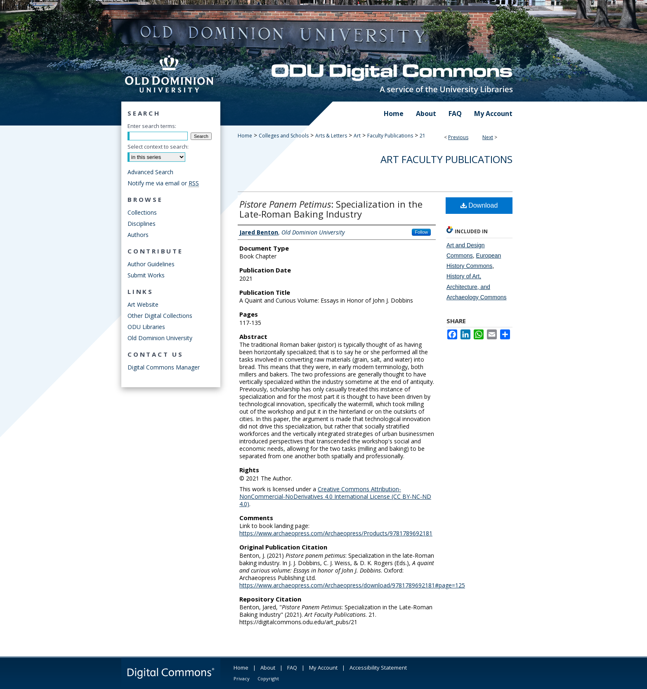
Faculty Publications (390, 135)
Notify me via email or (163, 183)
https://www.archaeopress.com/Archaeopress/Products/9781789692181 (335, 533)
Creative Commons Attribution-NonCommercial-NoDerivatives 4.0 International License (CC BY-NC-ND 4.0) (335, 496)
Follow (421, 232)
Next (487, 137)
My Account (323, 667)
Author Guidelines (151, 264)
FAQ (292, 667)
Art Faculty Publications (446, 159)
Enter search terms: (152, 126)
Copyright (268, 678)
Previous (458, 137)
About (267, 667)
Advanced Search (150, 172)
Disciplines (142, 223)
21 (422, 135)
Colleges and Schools (284, 135)
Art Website (143, 304)
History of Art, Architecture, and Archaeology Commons (476, 286)
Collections (142, 212)
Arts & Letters (331, 135)
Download (479, 205)
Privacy (242, 678)
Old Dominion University (160, 338)
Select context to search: (158, 146)
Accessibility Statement (378, 667)
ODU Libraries (146, 327)
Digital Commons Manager (164, 367)
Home (245, 135)
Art (357, 135)
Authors (138, 235)
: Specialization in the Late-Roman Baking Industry (331, 209)
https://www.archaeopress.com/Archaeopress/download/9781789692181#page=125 (352, 585)
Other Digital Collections (160, 316)
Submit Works (146, 275)
